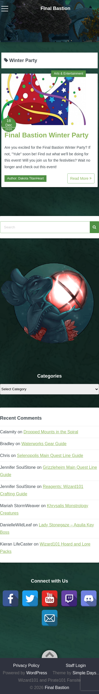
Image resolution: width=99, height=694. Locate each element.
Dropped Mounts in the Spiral (50, 432)
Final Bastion (55, 8)
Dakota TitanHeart (31, 178)
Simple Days (84, 673)
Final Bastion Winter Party (46, 135)
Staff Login (76, 665)
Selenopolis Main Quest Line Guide (50, 455)
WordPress (36, 673)
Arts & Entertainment (68, 73)
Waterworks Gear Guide (44, 443)
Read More (81, 178)
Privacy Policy (26, 665)
